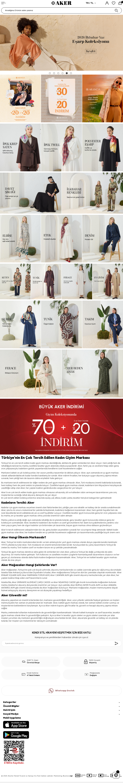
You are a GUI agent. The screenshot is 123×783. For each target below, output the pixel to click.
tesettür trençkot (80, 498)
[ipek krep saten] (20, 147)
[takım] (102, 324)
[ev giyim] (107, 281)
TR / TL (91, 3)
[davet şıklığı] (30, 193)
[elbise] (20, 239)
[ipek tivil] (61, 147)
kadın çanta (66, 498)
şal (52, 498)
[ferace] (77, 281)
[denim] (102, 239)
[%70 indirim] (61, 427)
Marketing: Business (63, 776)
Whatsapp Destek (61, 690)
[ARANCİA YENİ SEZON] (20, 98)
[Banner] (61, 98)
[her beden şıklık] (92, 373)
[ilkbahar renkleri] (92, 193)
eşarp (48, 498)
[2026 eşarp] (61, 43)
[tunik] (46, 281)
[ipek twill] (102, 98)
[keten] (15, 281)
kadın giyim (32, 493)
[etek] (61, 239)
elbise (57, 498)
